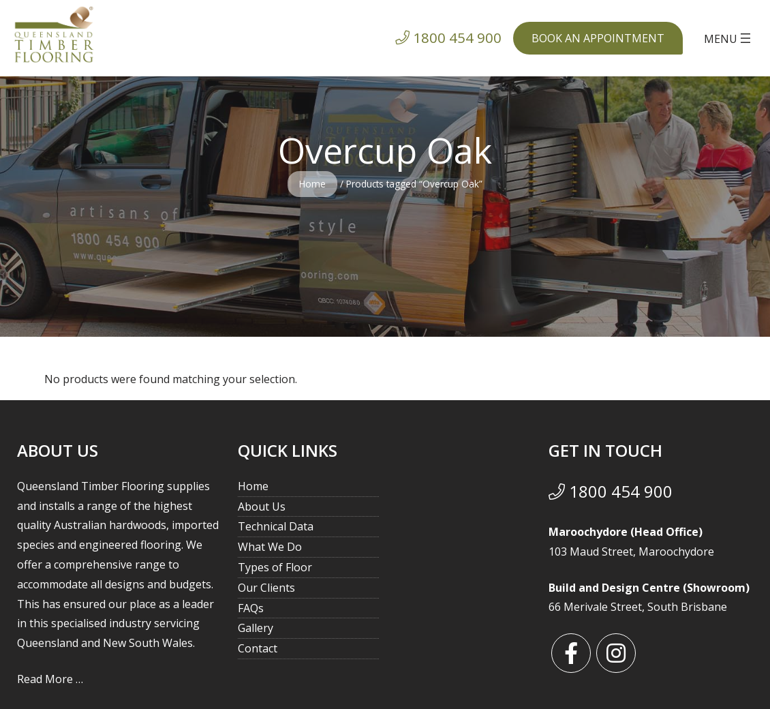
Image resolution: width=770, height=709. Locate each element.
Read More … (50, 679)
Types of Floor (275, 567)
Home (312, 183)
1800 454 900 (611, 491)
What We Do (270, 546)
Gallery (255, 627)
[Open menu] (729, 38)
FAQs (251, 608)
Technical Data (275, 526)
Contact (257, 648)
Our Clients (266, 587)
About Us (262, 506)
